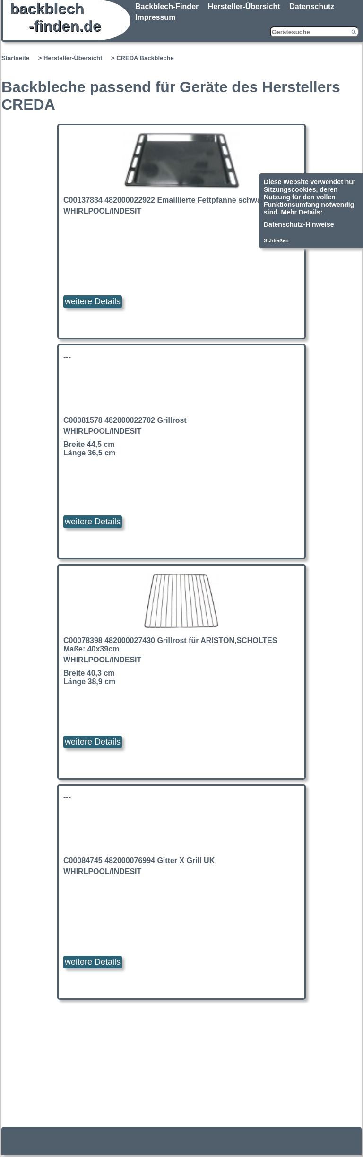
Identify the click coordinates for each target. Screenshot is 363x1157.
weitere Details (93, 301)
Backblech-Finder (167, 6)
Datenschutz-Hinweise (299, 224)
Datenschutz (311, 6)
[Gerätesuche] (314, 31)
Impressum (155, 17)
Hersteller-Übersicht (244, 6)
